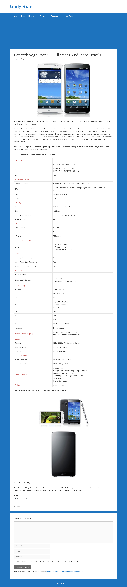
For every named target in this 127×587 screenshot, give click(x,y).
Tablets (44, 16)
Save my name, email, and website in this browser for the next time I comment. (48, 561)
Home (14, 16)
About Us (56, 16)
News (22, 16)
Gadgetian (21, 6)
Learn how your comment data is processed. (64, 572)
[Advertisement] (63, 33)
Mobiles (33, 16)
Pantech (19, 506)
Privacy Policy (68, 16)
